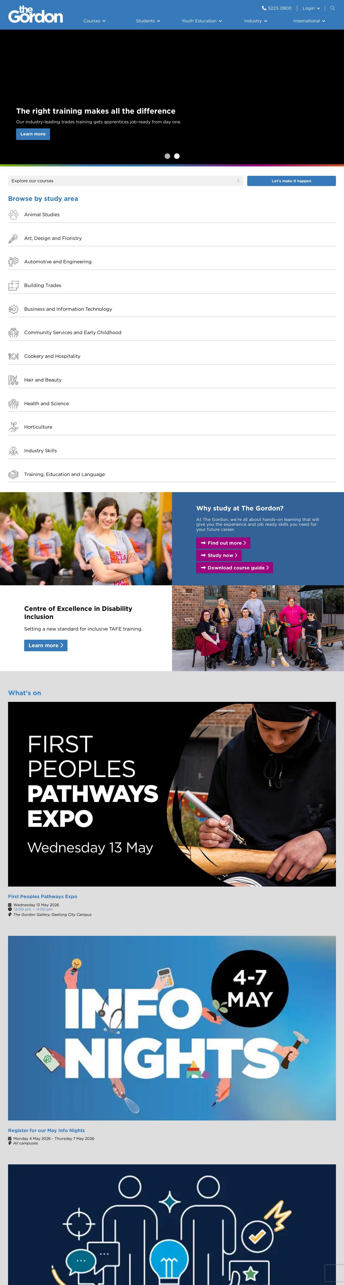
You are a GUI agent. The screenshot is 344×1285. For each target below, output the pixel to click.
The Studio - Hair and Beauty (260, 1124)
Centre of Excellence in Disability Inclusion (160, 1183)
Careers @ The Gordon (151, 962)
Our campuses (31, 753)
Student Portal (29, 926)
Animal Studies (42, 214)
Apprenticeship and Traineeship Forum (199, 561)
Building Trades (292, 214)
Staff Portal (305, 1154)
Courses (91, 20)
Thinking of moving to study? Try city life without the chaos (211, 701)
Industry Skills (207, 273)
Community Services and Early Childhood (137, 246)
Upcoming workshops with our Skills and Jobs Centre (296, 561)
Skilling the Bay (208, 1149)
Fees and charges (265, 955)
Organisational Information (156, 1124)
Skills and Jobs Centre (37, 997)
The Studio (137, 926)
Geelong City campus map (275, 961)
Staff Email (304, 1147)
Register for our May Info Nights (167, 156)
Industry (253, 20)
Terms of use (170, 1221)
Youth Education (199, 20)
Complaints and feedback (256, 1148)
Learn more (33, 133)
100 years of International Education (154, 1137)
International (306, 20)
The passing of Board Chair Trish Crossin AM (292, 701)
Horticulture (121, 273)
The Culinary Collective (39, 962)
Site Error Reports (96, 1221)
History (148, 1114)
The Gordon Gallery (263, 1114)
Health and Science (46, 273)
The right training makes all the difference (177, 156)
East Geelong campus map (275, 967)
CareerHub (304, 1134)
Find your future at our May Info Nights (40, 701)
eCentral (302, 1114)
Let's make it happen (291, 181)
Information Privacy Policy (213, 1221)
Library (249, 1164)
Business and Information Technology (54, 246)
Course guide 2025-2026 (274, 950)
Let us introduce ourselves (158, 1170)
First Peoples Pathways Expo (42, 559)
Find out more (225, 347)
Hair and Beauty (292, 243)
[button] (332, 808)
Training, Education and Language (302, 275)
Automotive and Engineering (209, 217)
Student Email (308, 1121)
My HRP (301, 1140)
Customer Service (145, 997)
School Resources (261, 1157)
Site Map (253, 1221)
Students (145, 20)
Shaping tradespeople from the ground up (129, 701)
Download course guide (236, 371)
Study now (220, 359)
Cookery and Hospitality (219, 243)
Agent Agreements (161, 1160)
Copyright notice (136, 1221)
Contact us (253, 1132)
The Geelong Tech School (211, 1117)
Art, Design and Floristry (136, 214)
